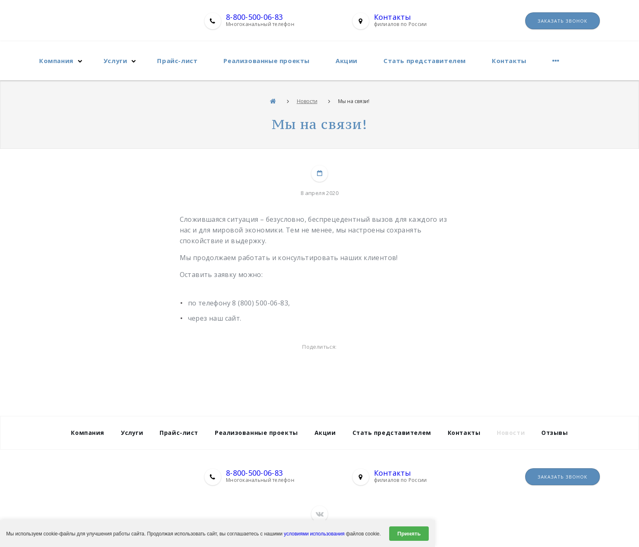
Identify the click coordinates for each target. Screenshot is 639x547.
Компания (56, 60)
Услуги (115, 60)
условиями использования (314, 534)
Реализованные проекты (266, 60)
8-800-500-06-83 (254, 17)
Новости (307, 101)
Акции (346, 60)
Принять (409, 534)
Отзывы (554, 433)
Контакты (392, 17)
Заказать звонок (562, 21)
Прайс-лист (177, 60)
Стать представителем (424, 60)
